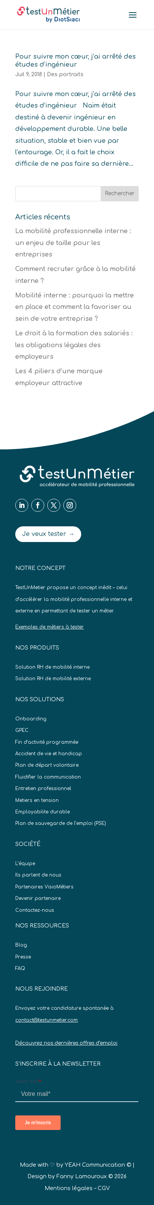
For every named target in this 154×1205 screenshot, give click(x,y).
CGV (104, 1188)
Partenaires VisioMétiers (44, 887)
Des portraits (65, 74)
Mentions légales (69, 1188)
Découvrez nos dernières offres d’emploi (66, 1043)
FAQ (20, 968)
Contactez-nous (34, 910)
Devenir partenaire (38, 898)
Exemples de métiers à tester (49, 627)
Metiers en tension (37, 800)
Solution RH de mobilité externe (53, 678)
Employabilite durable (42, 812)
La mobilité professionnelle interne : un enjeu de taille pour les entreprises (73, 243)
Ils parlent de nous (38, 875)
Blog (21, 945)
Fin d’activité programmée (46, 742)
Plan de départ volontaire (47, 765)
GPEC (22, 730)
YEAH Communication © (98, 1165)
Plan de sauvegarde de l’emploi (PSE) (60, 823)
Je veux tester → (48, 534)
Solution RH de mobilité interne (52, 667)
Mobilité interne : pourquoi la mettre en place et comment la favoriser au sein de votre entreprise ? (74, 307)
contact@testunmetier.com (46, 1020)
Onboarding (31, 719)
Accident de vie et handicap (48, 753)
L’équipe (25, 863)
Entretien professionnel (43, 788)
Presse (23, 957)
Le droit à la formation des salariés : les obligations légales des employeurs (74, 345)
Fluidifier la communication (48, 777)
